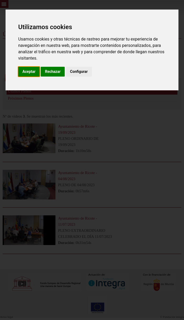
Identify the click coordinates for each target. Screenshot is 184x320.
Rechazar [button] (52, 71)
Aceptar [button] (29, 71)
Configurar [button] (79, 71)
